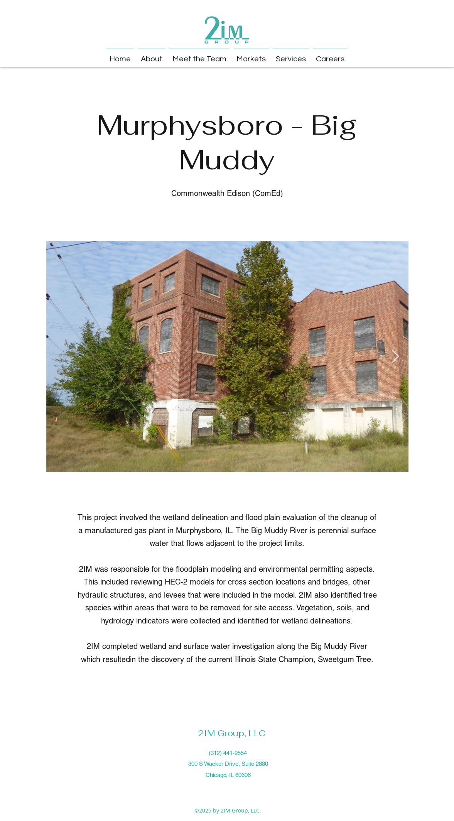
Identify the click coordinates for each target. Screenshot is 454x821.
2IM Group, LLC (231, 733)
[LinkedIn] (227, 792)
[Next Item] (395, 356)
